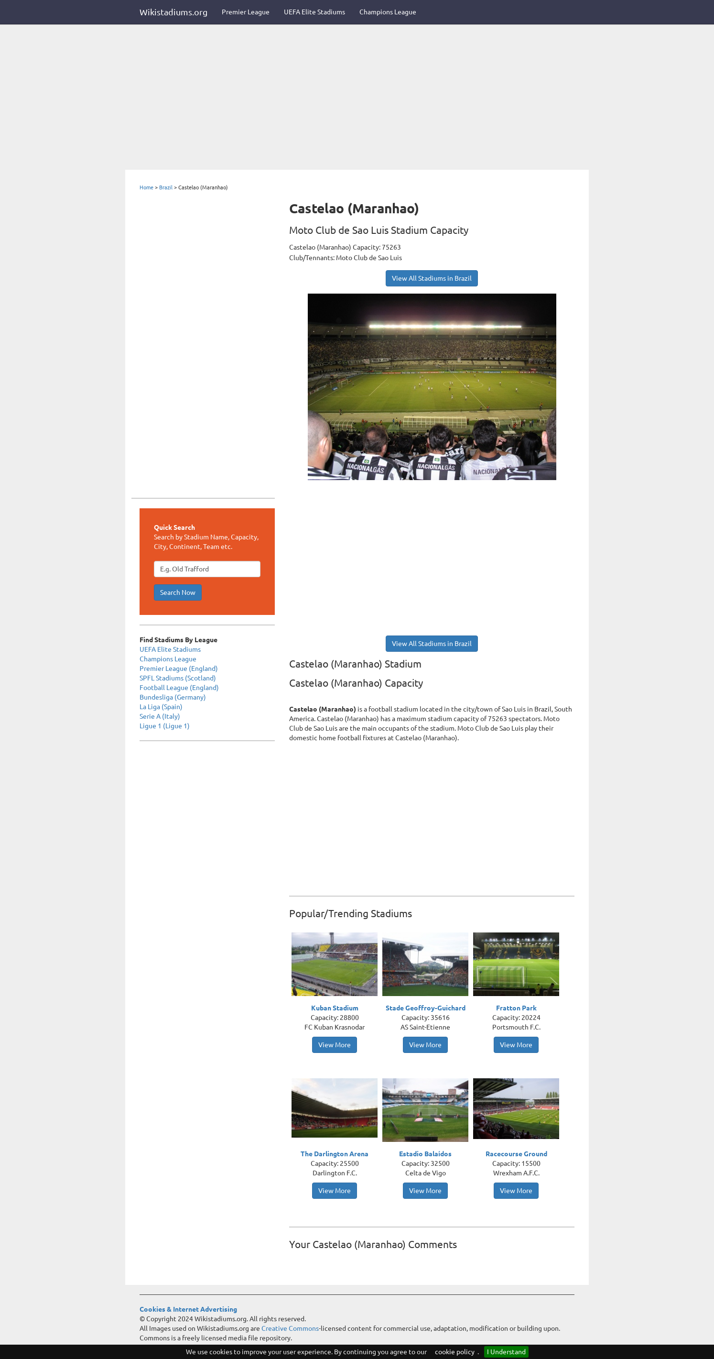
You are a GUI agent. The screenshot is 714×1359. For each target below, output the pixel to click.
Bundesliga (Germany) (173, 697)
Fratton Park (516, 1008)
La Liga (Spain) (161, 707)
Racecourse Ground (516, 1154)
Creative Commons (290, 1328)
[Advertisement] (357, 98)
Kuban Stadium (334, 1008)
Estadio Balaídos (425, 1154)
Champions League (387, 12)
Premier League (246, 12)
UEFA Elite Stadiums (314, 12)
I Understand (506, 1352)
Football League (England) (179, 687)
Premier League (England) (179, 668)
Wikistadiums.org (173, 12)
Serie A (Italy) (160, 716)
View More (334, 1045)
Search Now (177, 592)
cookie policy (455, 1352)
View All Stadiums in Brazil (432, 278)
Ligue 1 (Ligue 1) (165, 726)
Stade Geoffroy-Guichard (425, 1008)
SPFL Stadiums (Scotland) (178, 678)
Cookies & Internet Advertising (188, 1309)
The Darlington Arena (334, 1154)
